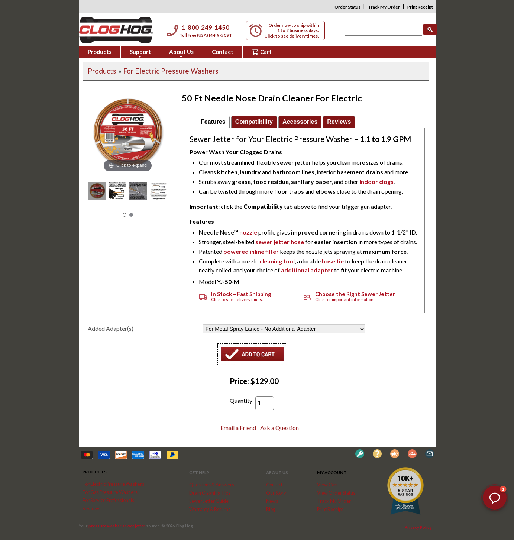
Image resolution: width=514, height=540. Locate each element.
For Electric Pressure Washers (171, 71)
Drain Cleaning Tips (209, 493)
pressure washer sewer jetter (116, 525)
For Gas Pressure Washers (110, 492)
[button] (495, 498)
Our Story (276, 493)
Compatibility (254, 122)
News (272, 501)
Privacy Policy (418, 527)
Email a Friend (238, 427)
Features (213, 122)
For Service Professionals (108, 500)
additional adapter (307, 270)
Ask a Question (279, 427)
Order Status (347, 6)
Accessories (299, 122)
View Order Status (336, 493)
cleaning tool (277, 261)
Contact (222, 51)
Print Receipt (420, 6)
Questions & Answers (211, 485)
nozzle (248, 232)
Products (99, 51)
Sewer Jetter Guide (209, 501)
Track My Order (384, 6)
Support (140, 53)
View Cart (327, 485)
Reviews (339, 122)
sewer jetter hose (279, 241)
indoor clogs (376, 181)
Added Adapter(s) (110, 328)
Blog (270, 509)
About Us (181, 53)
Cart (262, 52)
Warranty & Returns (209, 509)
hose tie (333, 261)
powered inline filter (251, 251)
